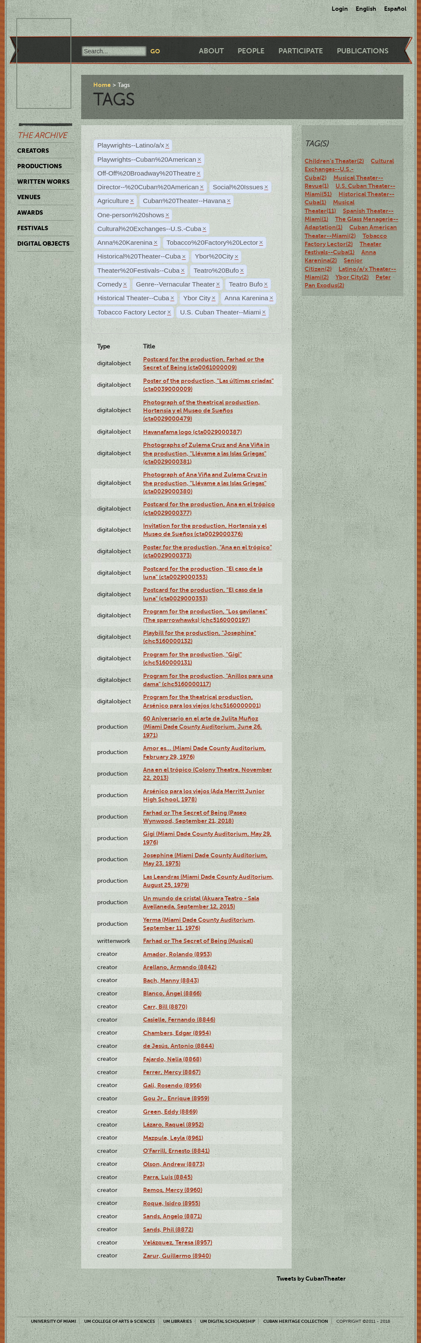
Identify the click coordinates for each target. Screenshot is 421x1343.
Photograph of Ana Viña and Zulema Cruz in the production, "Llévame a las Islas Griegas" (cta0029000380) (205, 483)
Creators (33, 150)
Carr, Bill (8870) (165, 1006)
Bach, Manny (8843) (171, 980)
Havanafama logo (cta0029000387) (192, 431)
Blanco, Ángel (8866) (172, 993)
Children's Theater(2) (334, 160)
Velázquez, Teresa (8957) (177, 1242)
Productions (39, 166)
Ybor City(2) (352, 277)
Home (102, 84)
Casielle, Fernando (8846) (179, 1019)
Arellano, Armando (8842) (180, 967)
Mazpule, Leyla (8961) (173, 1137)
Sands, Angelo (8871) (172, 1216)
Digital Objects (43, 243)
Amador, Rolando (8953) (177, 954)
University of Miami (53, 1321)
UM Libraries (177, 1321)
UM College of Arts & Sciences (119, 1321)
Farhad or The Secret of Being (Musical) (198, 940)
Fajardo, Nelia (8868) (172, 1059)
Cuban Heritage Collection (295, 1321)
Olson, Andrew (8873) (173, 1164)
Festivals (32, 228)
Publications (362, 51)
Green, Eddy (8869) (170, 1111)
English (366, 8)
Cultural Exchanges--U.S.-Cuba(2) (349, 169)
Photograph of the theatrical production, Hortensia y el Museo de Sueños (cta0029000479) (201, 410)
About (211, 51)
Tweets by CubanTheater (311, 1278)
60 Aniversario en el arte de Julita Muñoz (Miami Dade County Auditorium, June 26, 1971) (202, 727)
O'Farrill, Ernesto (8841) (176, 1150)
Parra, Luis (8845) (167, 1177)
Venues (28, 197)
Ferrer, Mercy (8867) (172, 1072)
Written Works (43, 181)
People (251, 51)
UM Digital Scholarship (227, 1321)
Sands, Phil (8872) (168, 1229)
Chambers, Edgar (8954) (177, 1032)
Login (340, 8)
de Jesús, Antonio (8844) (178, 1045)
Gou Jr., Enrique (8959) (176, 1098)
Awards (30, 212)
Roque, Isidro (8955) (171, 1203)
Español (395, 8)
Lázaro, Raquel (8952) (173, 1124)
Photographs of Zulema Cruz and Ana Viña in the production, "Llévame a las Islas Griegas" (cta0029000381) (206, 453)
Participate (300, 51)
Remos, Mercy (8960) (172, 1189)
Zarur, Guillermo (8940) (177, 1255)
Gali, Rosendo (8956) (172, 1085)
